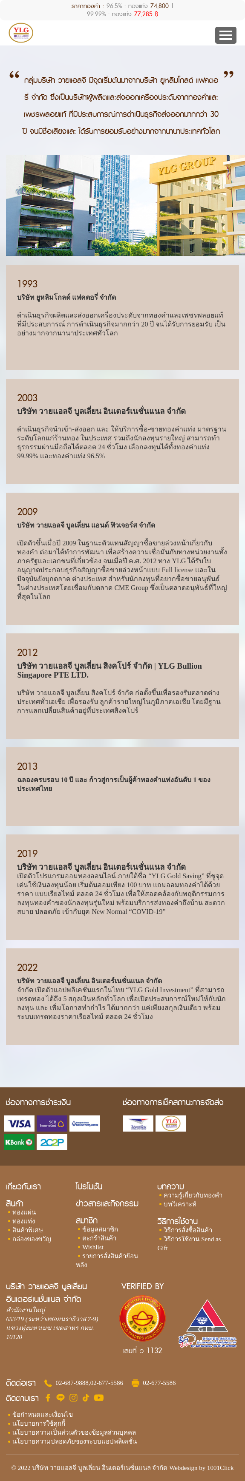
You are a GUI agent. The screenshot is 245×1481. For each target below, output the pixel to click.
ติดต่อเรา (21, 1383)
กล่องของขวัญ (31, 1239)
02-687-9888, (72, 1382)
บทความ (170, 1186)
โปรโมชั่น (89, 1186)
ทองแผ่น (24, 1212)
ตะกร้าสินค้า (99, 1238)
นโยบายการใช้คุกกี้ (38, 1423)
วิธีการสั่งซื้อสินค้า (188, 1230)
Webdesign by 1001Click (201, 1467)
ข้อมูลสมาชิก (100, 1229)
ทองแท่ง (23, 1221)
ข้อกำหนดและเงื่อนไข (42, 1414)
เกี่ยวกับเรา (23, 1186)
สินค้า (14, 1203)
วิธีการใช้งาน (177, 1221)
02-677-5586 (107, 1382)
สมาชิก (87, 1220)
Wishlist (92, 1247)
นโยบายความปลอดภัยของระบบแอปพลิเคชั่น (74, 1441)
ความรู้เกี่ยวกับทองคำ (193, 1195)
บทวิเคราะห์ (180, 1204)
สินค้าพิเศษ (27, 1230)
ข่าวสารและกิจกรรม (107, 1203)
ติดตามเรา (22, 1399)
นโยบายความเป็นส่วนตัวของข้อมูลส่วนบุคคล (74, 1432)
